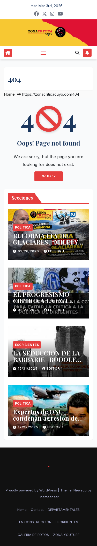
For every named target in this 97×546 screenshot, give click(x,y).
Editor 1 (54, 251)
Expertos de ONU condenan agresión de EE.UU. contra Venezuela (48, 418)
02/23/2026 (29, 310)
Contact (37, 509)
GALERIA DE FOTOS (33, 535)
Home (9, 94)
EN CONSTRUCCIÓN (35, 522)
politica (23, 227)
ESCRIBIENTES (27, 345)
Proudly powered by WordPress (32, 490)
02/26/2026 (29, 251)
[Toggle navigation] (43, 52)
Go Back (49, 176)
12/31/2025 (28, 368)
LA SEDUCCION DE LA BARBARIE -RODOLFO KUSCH (47, 359)
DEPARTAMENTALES (64, 509)
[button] (77, 52)
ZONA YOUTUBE (66, 535)
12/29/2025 (28, 427)
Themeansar (48, 497)
